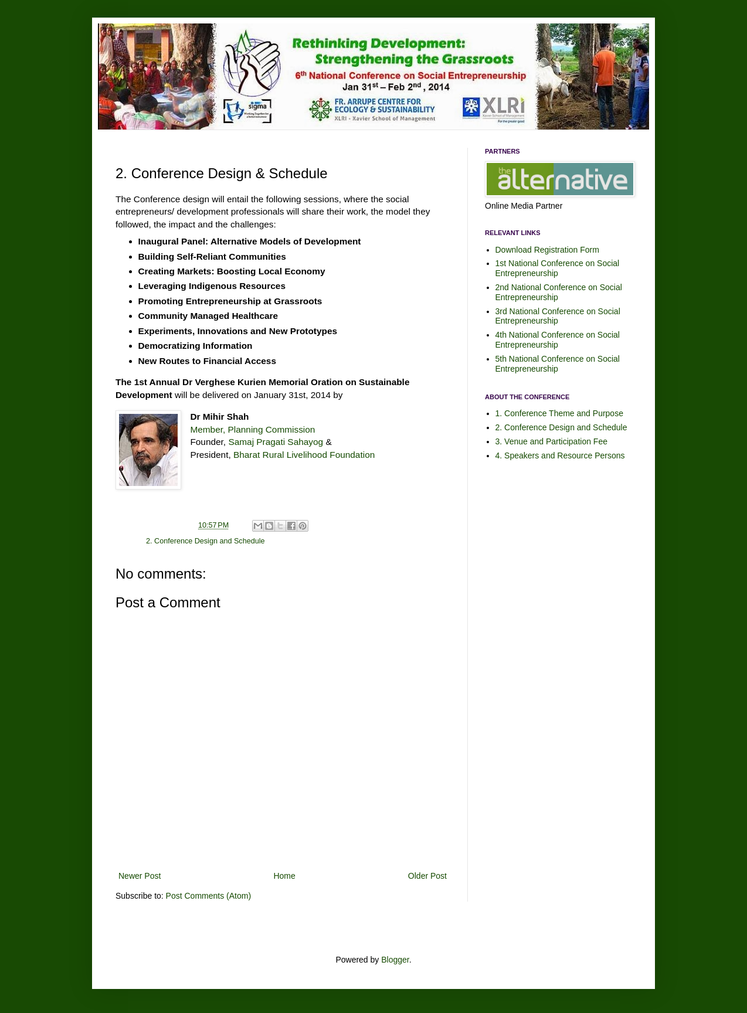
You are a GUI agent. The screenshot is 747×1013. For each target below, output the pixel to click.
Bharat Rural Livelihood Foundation (304, 455)
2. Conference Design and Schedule (205, 541)
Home (284, 876)
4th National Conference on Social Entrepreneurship (557, 339)
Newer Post (139, 876)
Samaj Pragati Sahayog (275, 442)
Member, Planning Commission (252, 429)
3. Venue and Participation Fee (551, 441)
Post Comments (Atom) (208, 895)
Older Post (427, 876)
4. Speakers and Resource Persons (560, 455)
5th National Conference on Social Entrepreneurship (557, 363)
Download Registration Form (547, 249)
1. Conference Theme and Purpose (559, 413)
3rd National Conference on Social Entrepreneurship (557, 316)
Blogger (395, 959)
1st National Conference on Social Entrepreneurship (557, 268)
